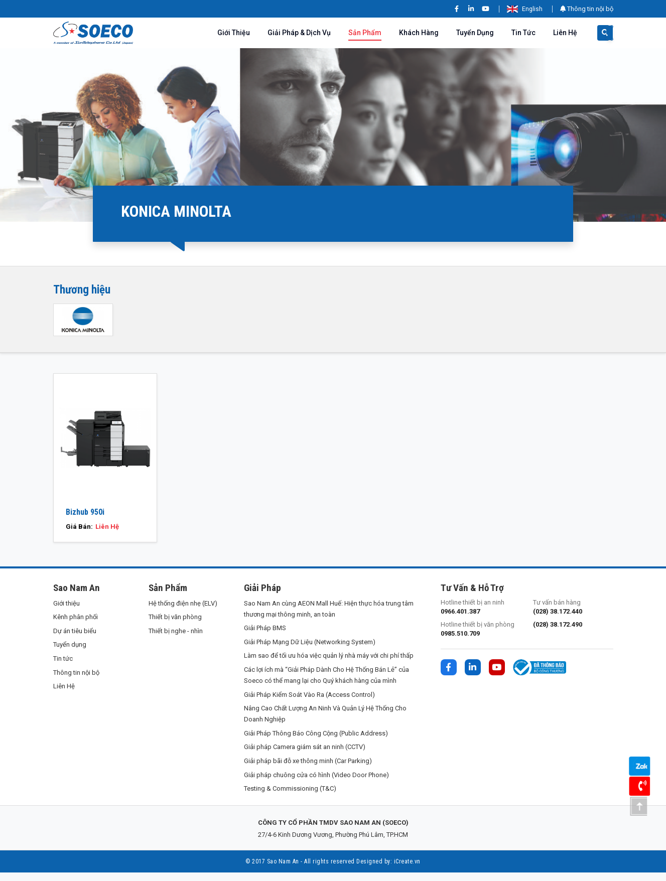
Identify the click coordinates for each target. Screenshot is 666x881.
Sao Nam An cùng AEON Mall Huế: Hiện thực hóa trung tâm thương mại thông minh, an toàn (329, 617)
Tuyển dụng (475, 33)
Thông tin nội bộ (586, 9)
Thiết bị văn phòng (175, 625)
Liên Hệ (565, 33)
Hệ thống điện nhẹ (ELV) (183, 611)
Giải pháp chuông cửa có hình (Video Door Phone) (316, 783)
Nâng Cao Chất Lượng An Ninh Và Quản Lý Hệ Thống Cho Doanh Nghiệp (325, 722)
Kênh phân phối (75, 625)
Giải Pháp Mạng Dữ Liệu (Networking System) (309, 650)
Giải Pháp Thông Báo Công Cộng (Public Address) (316, 742)
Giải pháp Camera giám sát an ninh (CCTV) (304, 755)
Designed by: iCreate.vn (388, 869)
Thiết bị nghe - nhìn (176, 639)
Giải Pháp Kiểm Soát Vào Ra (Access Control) (309, 702)
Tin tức (523, 33)
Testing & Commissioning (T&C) (290, 797)
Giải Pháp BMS (265, 636)
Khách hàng (419, 33)
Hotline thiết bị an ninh (481, 615)
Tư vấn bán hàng (573, 615)
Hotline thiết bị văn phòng (481, 638)
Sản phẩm (364, 33)
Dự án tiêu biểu (74, 639)
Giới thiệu (233, 33)
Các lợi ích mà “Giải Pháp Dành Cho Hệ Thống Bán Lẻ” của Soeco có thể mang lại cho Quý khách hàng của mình (326, 683)
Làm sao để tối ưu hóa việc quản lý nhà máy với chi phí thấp (329, 664)
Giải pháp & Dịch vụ (299, 33)
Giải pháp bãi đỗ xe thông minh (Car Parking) (308, 769)
